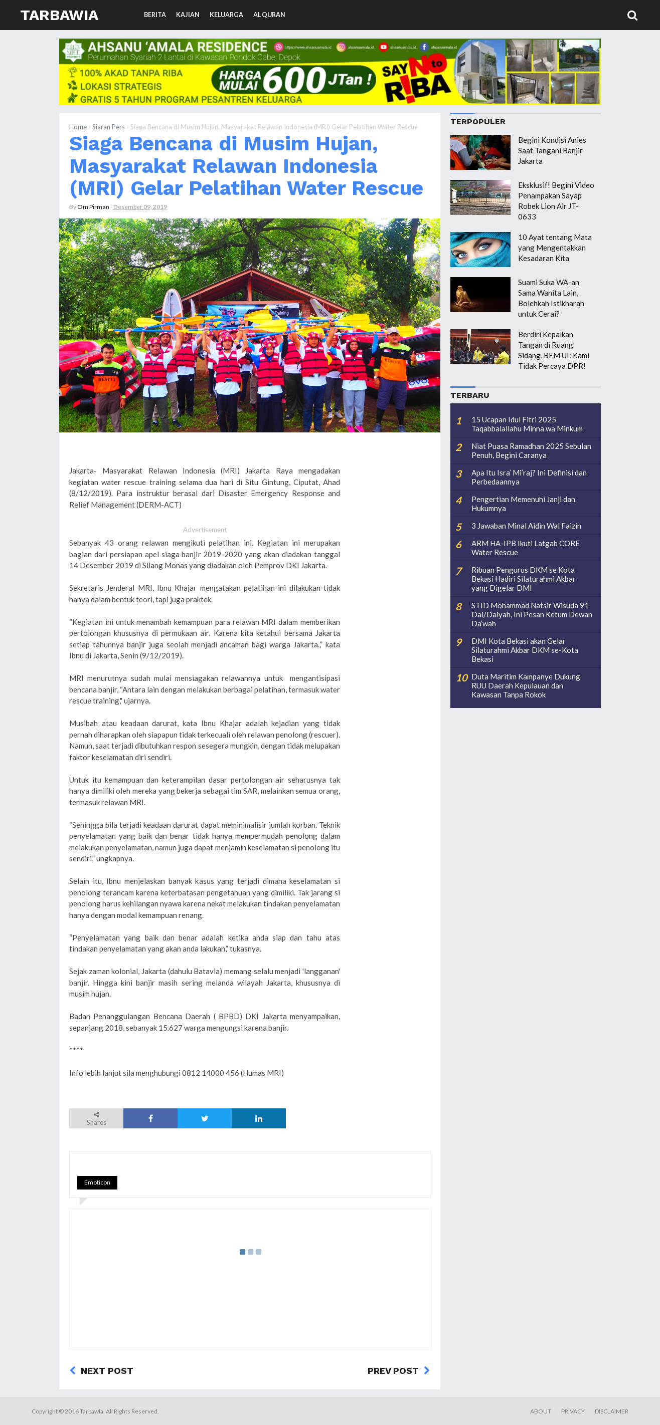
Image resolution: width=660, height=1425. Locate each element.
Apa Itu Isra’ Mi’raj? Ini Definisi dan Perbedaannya (529, 477)
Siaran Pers (108, 127)
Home (78, 127)
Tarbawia (59, 15)
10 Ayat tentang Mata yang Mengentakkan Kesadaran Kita (555, 247)
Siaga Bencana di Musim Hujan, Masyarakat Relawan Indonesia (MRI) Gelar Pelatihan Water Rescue (246, 165)
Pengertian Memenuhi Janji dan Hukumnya (523, 504)
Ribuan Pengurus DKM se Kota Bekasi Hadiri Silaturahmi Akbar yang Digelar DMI (523, 578)
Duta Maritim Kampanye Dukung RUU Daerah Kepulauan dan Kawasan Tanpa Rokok (525, 685)
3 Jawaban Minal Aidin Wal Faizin (526, 525)
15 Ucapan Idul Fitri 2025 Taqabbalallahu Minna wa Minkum (527, 424)
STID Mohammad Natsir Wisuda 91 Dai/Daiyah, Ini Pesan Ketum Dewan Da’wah (531, 614)
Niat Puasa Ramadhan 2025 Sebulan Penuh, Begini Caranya (531, 450)
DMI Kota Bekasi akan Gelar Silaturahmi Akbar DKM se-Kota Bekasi (524, 649)
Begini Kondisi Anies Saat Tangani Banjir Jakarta (552, 150)
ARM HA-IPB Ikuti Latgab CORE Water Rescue (525, 548)
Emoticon (97, 1182)
